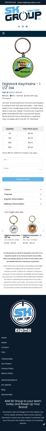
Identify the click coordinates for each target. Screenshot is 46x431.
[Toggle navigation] (3, 33)
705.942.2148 (10, 2)
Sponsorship (6, 394)
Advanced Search (9, 380)
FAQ (3, 352)
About (4, 342)
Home (4, 337)
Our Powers (6, 363)
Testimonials (6, 359)
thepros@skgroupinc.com (28, 2)
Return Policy (7, 373)
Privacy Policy (7, 368)
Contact (5, 347)
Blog (3, 389)
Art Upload (6, 385)
